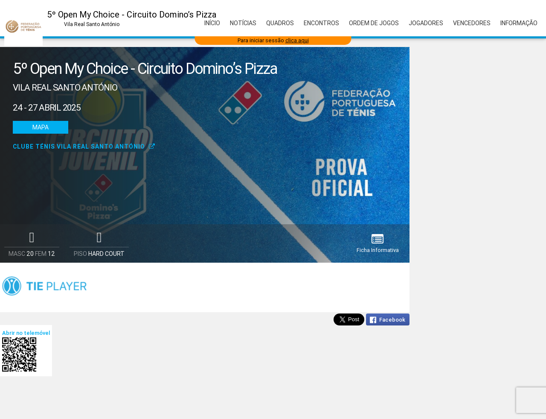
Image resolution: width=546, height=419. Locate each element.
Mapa (40, 127)
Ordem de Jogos (374, 23)
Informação (518, 23)
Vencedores (472, 23)
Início (212, 23)
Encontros (321, 23)
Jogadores (426, 23)
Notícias (243, 23)
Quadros (280, 23)
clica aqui (297, 40)
